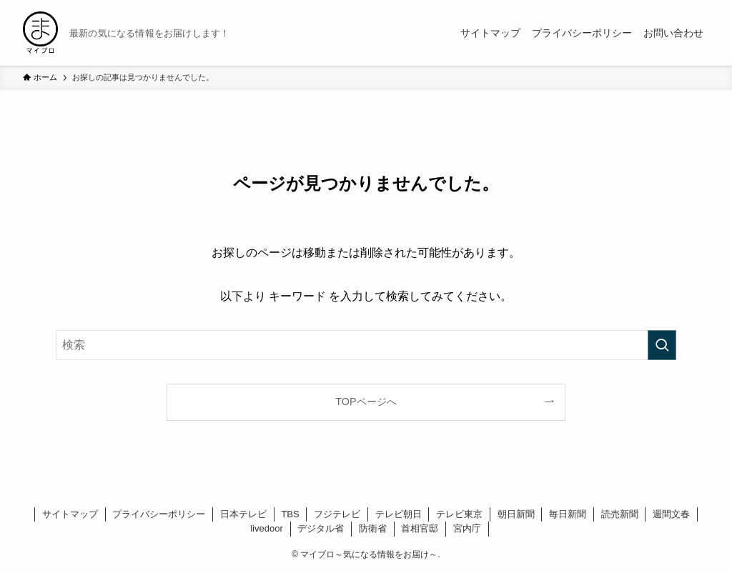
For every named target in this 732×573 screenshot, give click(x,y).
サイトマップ (70, 514)
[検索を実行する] (662, 345)
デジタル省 (320, 528)
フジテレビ (337, 514)
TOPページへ (365, 401)
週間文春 (671, 514)
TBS (290, 514)
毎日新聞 (567, 514)
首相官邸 (419, 528)
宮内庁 (467, 528)
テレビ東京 (459, 514)
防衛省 (373, 528)
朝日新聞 (516, 514)
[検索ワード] (366, 345)
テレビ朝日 (398, 514)
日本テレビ (243, 514)
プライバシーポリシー (158, 514)
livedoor (266, 528)
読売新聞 (619, 514)
